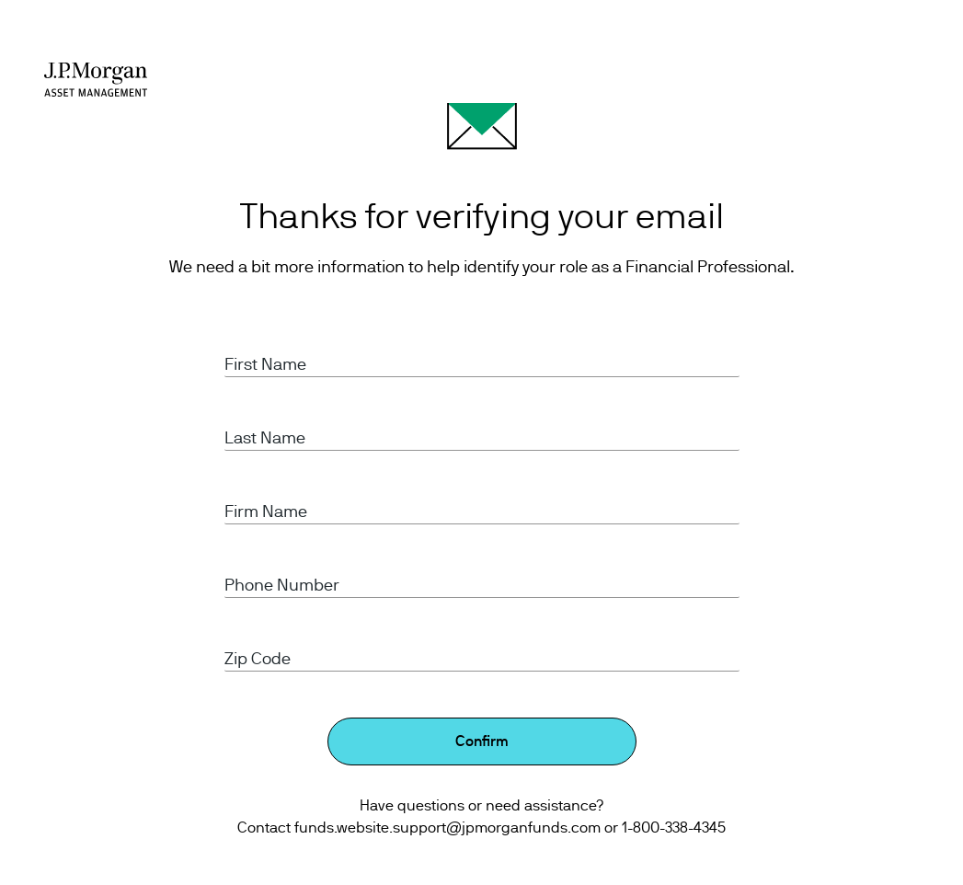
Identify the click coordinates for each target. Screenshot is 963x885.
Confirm (482, 741)
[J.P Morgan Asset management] (95, 79)
